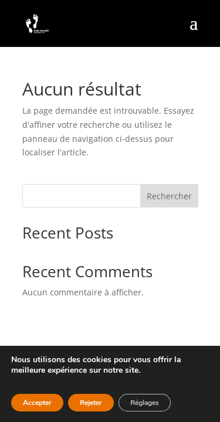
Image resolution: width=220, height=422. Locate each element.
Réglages (144, 402)
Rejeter (91, 402)
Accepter (37, 402)
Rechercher (169, 196)
